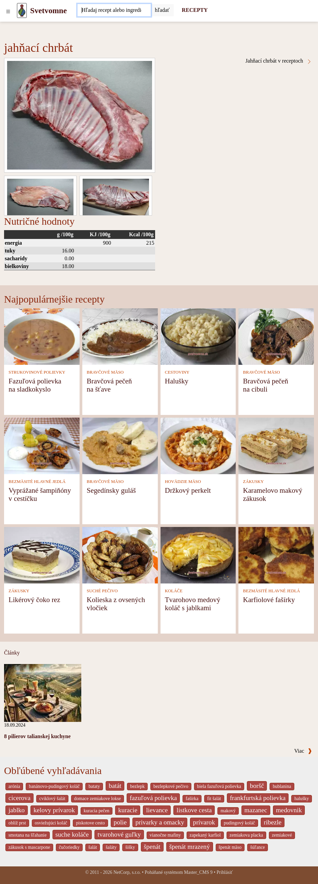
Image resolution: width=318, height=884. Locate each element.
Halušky (176, 381)
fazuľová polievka (153, 797)
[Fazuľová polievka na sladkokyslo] (42, 336)
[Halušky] (198, 336)
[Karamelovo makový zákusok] (276, 445)
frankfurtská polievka (258, 797)
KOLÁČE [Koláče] (174, 591)
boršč (257, 785)
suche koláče (72, 834)
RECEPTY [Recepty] (195, 10)
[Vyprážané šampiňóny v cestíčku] (42, 445)
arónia (14, 786)
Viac (303, 751)
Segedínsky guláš (111, 490)
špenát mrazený (189, 846)
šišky (130, 847)
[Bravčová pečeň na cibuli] (276, 336)
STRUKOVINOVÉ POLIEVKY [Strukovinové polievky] (36, 372)
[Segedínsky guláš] (120, 445)
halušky (301, 798)
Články (12, 653)
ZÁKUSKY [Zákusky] (253, 481)
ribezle (272, 822)
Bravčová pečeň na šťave (109, 385)
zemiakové (282, 835)
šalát (92, 847)
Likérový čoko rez (34, 599)
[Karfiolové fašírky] (276, 554)
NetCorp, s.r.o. (127, 872)
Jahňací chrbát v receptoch (279, 61)
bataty (94, 786)
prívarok (204, 822)
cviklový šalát (52, 798)
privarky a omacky (159, 822)
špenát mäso (230, 847)
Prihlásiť (224, 872)
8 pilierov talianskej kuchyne (37, 736)
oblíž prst (17, 822)
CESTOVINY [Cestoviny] (177, 372)
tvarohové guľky (119, 834)
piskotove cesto (90, 822)
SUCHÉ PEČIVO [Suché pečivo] (102, 591)
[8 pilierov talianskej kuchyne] (42, 692)
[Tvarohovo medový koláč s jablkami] (198, 554)
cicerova (19, 797)
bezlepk (137, 786)
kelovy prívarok (54, 810)
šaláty (111, 847)
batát (115, 785)
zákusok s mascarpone (29, 847)
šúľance (257, 847)
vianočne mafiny (165, 835)
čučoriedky (69, 847)
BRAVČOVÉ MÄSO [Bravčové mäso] (105, 372)
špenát (152, 846)
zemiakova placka (246, 835)
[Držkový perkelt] (198, 445)
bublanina (282, 786)
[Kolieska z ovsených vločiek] (120, 554)
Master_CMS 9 (198, 872)
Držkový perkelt (188, 490)
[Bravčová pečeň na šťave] (120, 336)
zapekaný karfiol (205, 835)
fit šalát (214, 798)
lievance (157, 810)
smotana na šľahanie (27, 835)
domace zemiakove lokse (97, 798)
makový (227, 810)
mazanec (256, 810)
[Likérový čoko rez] (42, 554)
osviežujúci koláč (51, 822)
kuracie (127, 810)
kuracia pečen (96, 810)
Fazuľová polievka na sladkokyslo (34, 385)
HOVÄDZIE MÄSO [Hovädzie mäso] (183, 481)
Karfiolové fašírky (269, 599)
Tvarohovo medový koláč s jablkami (192, 604)
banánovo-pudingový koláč (54, 786)
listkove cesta (194, 810)
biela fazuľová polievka (219, 786)
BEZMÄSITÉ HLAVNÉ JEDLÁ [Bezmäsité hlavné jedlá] (36, 481)
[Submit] (162, 10)
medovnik (289, 810)
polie (120, 822)
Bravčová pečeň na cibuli (265, 385)
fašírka (192, 798)
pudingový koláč (239, 822)
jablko (16, 810)
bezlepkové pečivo (170, 786)
